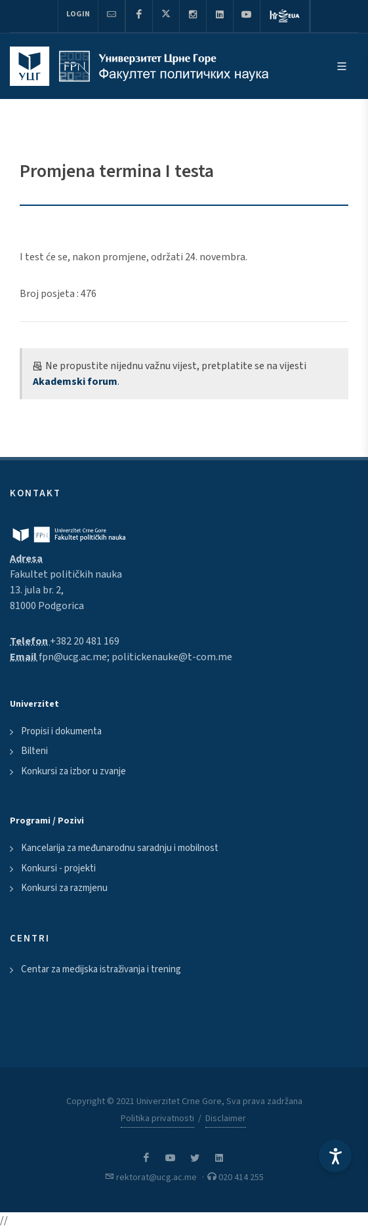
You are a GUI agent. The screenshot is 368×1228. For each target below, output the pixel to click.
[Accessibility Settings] (335, 1155)
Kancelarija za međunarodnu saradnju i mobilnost (119, 848)
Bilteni (34, 751)
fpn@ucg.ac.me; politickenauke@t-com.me (135, 657)
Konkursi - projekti (58, 868)
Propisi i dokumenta (61, 731)
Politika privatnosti (157, 1118)
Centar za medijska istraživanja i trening (101, 969)
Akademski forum (75, 381)
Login (78, 14)
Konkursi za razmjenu (64, 888)
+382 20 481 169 (84, 641)
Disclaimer (225, 1118)
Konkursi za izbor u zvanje (73, 771)
